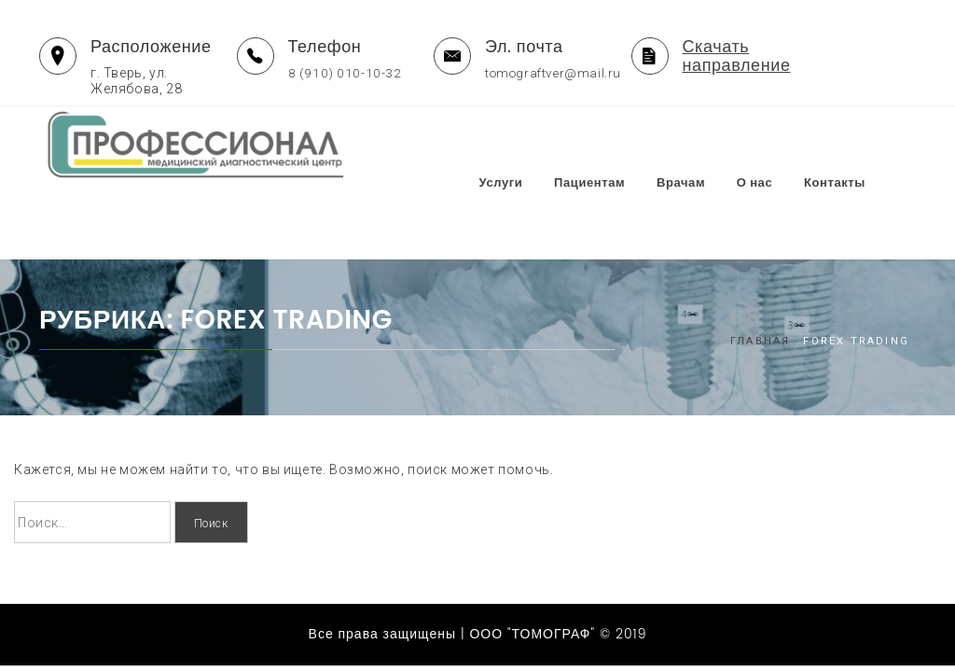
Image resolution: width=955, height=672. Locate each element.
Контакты (871, 146)
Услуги (538, 146)
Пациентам (625, 146)
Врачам (717, 146)
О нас (791, 146)
